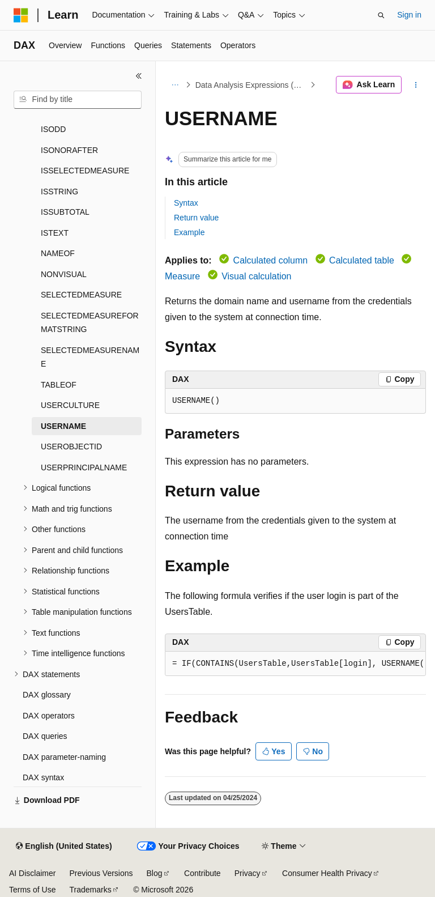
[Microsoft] (21, 15)
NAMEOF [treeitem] (58, 253)
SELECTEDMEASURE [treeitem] (81, 294)
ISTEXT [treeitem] (55, 232)
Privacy (247, 873)
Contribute (202, 873)
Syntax (186, 202)
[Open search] (381, 15)
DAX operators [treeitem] (49, 715)
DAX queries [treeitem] (45, 736)
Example (189, 232)
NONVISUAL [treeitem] (64, 274)
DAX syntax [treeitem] (43, 777)
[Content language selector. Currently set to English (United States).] (63, 847)
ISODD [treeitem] (53, 129)
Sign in (409, 14)
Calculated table (361, 260)
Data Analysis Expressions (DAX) (251, 85)
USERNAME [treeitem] (63, 426)
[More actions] (416, 85)
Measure (182, 276)
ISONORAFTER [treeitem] (69, 150)
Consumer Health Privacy (327, 873)
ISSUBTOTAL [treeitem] (65, 211)
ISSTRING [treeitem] (59, 191)
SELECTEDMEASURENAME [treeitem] (90, 357)
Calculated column (270, 260)
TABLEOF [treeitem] (58, 384)
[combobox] (78, 100)
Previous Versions (101, 873)
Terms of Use (32, 889)
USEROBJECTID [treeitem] (71, 446)
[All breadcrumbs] (175, 85)
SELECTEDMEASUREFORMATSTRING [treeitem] (90, 322)
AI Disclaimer (32, 873)
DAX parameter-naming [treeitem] (64, 757)
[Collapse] (139, 76)
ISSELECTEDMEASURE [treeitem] (85, 170)
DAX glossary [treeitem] (47, 694)
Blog (155, 873)
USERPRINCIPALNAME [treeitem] (84, 467)
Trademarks (90, 889)
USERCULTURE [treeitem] (70, 405)
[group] (295, 664)
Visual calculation (256, 276)
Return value (196, 217)
